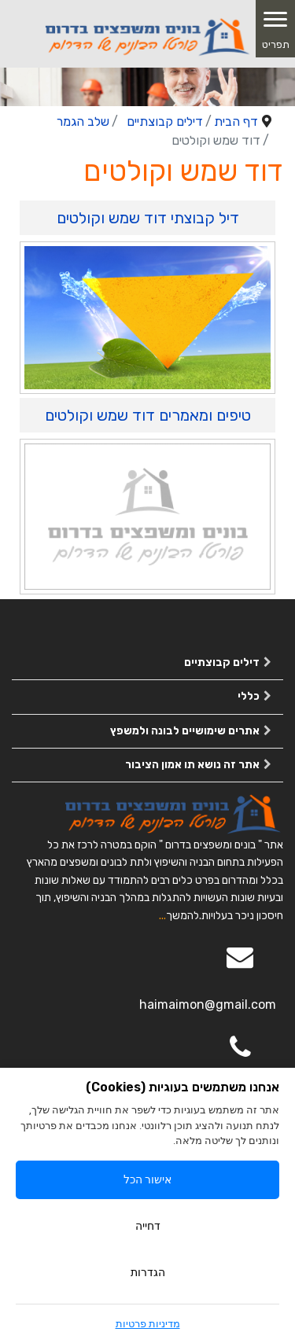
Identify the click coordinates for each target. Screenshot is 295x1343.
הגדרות (148, 1272)
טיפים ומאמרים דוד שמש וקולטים (148, 415)
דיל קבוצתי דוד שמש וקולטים (148, 217)
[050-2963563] (240, 1058)
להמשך (182, 915)
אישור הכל (147, 1179)
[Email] (240, 967)
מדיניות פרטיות (148, 1324)
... (162, 915)
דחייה (147, 1226)
